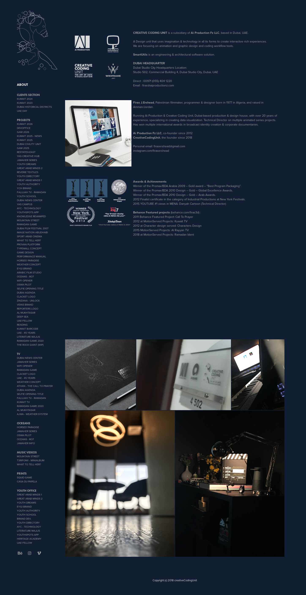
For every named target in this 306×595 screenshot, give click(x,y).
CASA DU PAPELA (27, 481)
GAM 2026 (23, 132)
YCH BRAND (24, 188)
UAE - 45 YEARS (26, 332)
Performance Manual (31, 256)
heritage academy (29, 538)
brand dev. (24, 518)
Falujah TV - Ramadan (31, 192)
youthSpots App (28, 212)
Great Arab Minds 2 (29, 168)
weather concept (29, 264)
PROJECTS (23, 120)
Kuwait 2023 (25, 103)
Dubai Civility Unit (29, 144)
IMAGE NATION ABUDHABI (32, 232)
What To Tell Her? (29, 240)
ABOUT (22, 85)
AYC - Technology (29, 208)
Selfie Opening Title (30, 288)
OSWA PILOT (24, 284)
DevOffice (23, 128)
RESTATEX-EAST (26, 152)
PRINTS (22, 473)
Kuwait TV (23, 402)
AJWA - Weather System (32, 414)
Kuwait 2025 (25, 140)
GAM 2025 (23, 148)
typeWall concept (29, 248)
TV (18, 354)
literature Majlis (28, 336)
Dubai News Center (29, 200)
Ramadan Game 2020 (30, 341)
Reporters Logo (27, 308)
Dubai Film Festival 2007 (32, 228)
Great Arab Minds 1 (29, 180)
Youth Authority (28, 184)
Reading (22, 324)
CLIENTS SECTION (28, 95)
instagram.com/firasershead (151, 151)
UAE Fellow (24, 320)
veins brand (25, 304)
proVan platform (28, 244)
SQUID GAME (24, 477)
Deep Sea (22, 316)
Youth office (26, 491)
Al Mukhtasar (26, 312)
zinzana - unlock (28, 300)
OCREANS (23, 423)
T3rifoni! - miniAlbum (30, 460)
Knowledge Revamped (31, 216)
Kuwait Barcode (27, 328)
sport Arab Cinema (29, 236)
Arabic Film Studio (29, 272)
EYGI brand (24, 268)
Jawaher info (26, 443)
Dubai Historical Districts (34, 107)
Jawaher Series (27, 160)
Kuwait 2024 (25, 99)
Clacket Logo (26, 296)
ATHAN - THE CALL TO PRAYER (35, 386)
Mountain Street (28, 220)
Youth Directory (28, 176)
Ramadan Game (27, 224)
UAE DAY (22, 111)
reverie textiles (27, 172)
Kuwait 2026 (25, 124)
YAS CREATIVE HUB (28, 156)
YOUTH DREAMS (26, 164)
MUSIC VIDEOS (27, 452)
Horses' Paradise (28, 260)
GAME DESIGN (25, 252)
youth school (26, 196)
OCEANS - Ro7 (25, 276)
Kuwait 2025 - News (29, 136)
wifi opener (24, 280)
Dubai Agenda (26, 292)
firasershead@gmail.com (169, 146)
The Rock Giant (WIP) (30, 345)
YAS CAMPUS (24, 204)
